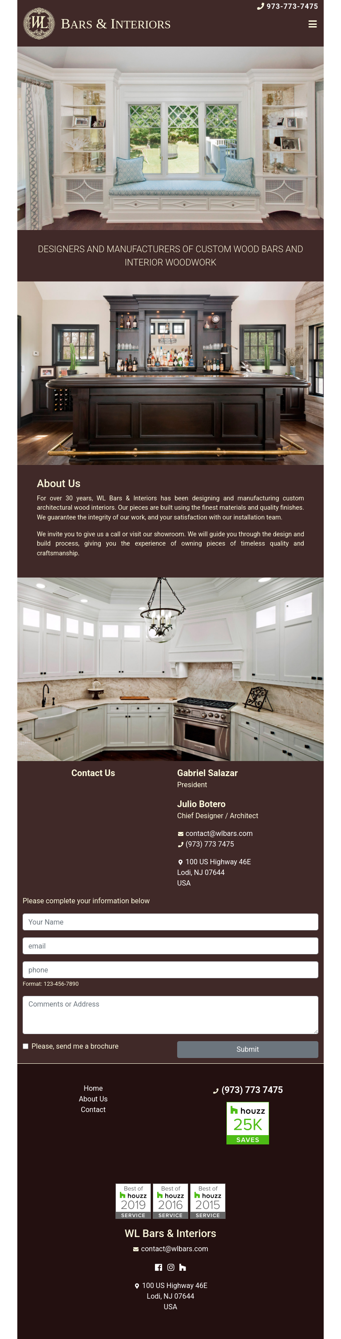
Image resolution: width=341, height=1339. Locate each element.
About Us (93, 1099)
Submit (248, 1049)
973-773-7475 (292, 6)
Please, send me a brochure (75, 1046)
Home (93, 1088)
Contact (93, 1109)
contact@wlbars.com (219, 833)
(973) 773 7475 (210, 844)
